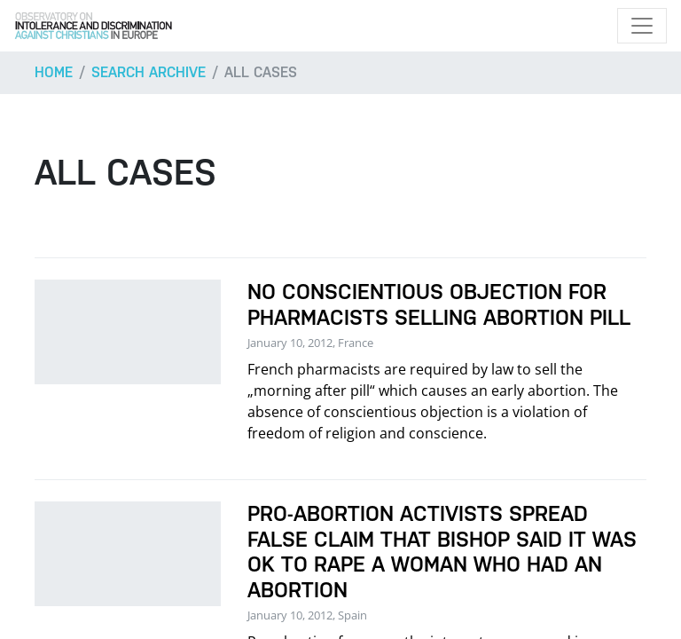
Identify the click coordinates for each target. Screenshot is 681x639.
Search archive (148, 72)
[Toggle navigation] (642, 25)
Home (54, 72)
